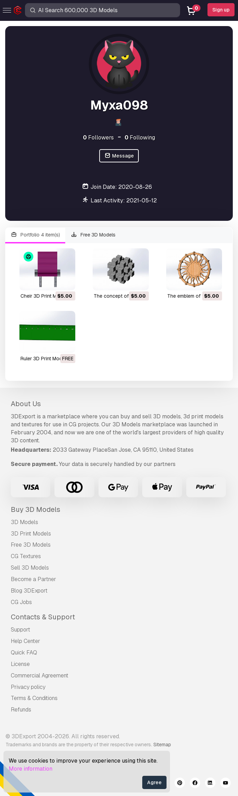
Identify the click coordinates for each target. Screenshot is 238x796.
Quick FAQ (24, 652)
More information (30, 768)
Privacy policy (28, 687)
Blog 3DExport (29, 590)
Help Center (25, 641)
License (20, 664)
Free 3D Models (93, 235)
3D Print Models (31, 533)
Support (20, 629)
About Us (26, 403)
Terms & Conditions (34, 698)
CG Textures (26, 556)
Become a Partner (33, 579)
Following (140, 137)
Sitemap (162, 744)
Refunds (21, 709)
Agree (154, 782)
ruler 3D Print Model (43, 358)
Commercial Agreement (39, 675)
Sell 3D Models (30, 567)
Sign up (221, 10)
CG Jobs (21, 602)
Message (119, 156)
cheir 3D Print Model (43, 296)
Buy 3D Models (35, 509)
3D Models (24, 522)
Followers (98, 137)
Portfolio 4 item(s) (35, 235)
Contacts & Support (43, 616)
